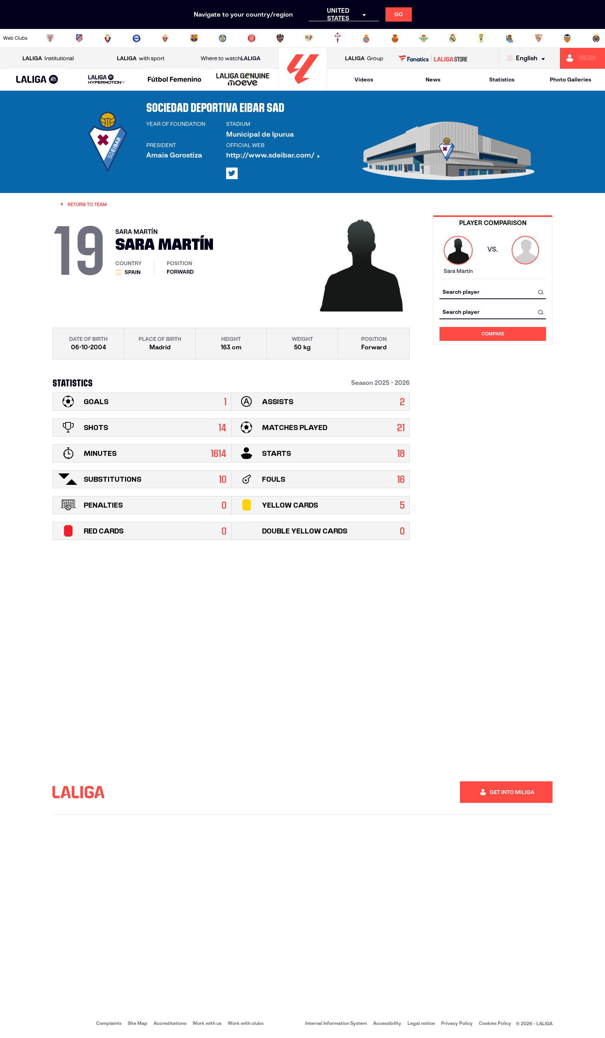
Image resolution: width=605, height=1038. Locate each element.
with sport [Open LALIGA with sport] (140, 58)
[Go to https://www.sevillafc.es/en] (538, 38)
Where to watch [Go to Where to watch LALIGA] (230, 58)
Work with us (207, 1023)
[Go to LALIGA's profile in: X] (232, 173)
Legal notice (421, 1023)
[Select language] (527, 58)
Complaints (109, 1023)
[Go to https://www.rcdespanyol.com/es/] (366, 38)
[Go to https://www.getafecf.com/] (222, 38)
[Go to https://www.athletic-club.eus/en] (50, 38)
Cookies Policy (495, 1023)
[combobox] (492, 292)
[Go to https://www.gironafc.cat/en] (251, 38)
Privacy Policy (457, 1023)
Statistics (501, 79)
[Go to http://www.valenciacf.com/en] (567, 38)
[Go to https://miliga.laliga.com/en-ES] (582, 58)
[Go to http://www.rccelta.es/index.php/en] (337, 38)
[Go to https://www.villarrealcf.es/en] (596, 38)
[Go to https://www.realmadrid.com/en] (452, 38)
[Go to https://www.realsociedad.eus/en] (509, 38)
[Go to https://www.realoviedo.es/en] (481, 38)
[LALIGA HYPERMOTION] (106, 80)
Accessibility (387, 1023)
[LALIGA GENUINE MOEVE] (242, 80)
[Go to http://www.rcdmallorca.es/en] (395, 38)
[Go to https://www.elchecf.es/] (165, 38)
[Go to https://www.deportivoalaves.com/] (136, 38)
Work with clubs (246, 1023)
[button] (37, 79)
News (433, 79)
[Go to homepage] (303, 87)
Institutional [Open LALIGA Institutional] (48, 58)
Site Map (137, 1023)
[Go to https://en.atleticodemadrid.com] (79, 38)
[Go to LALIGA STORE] (433, 58)
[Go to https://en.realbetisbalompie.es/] (423, 38)
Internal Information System (336, 1023)
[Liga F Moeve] (174, 80)
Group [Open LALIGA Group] (364, 58)
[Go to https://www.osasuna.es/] (107, 38)
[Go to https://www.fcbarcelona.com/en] (194, 38)
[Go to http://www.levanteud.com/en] (280, 38)
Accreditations (170, 1023)
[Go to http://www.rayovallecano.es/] (308, 38)
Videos (364, 79)
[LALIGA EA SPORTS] (37, 80)
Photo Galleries (570, 79)
